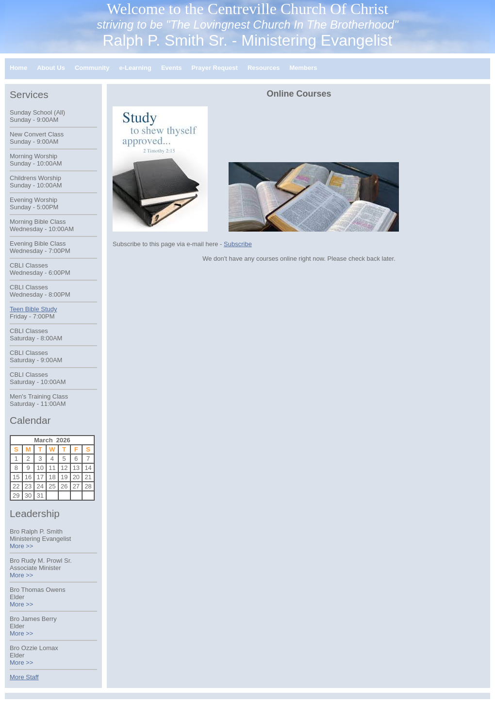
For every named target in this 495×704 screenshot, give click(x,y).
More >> (21, 546)
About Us (51, 67)
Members (303, 67)
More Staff (24, 677)
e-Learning (135, 67)
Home (18, 67)
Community (92, 67)
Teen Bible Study (33, 309)
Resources (264, 67)
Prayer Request (215, 67)
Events (171, 67)
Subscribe (238, 244)
